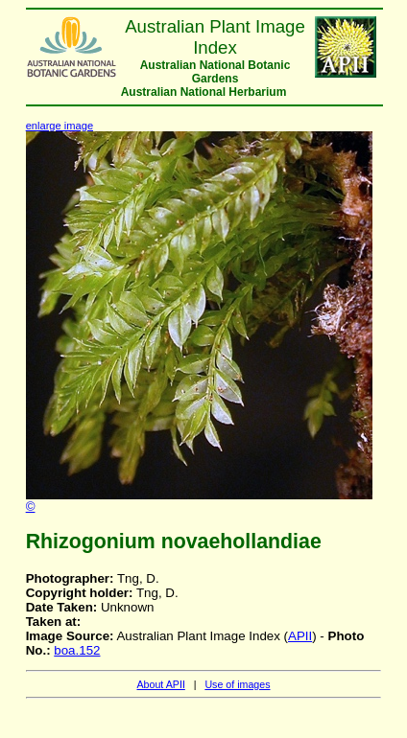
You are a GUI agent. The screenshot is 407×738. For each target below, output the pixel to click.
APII (300, 636)
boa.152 (77, 650)
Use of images (237, 684)
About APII (160, 684)
